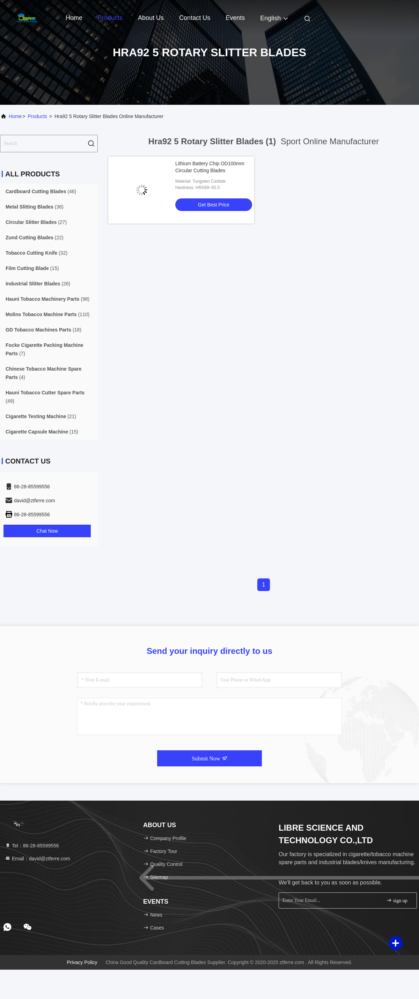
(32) (36, 253)
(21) (41, 416)
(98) (47, 299)
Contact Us (194, 17)
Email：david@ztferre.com (37, 858)
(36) (35, 207)
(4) (44, 373)
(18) (43, 330)
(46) (41, 191)
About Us (151, 17)
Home (74, 17)
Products (110, 17)
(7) (44, 349)
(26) (38, 283)
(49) (45, 397)
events (235, 17)
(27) (36, 222)
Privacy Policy (82, 962)
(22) (35, 237)
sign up (396, 900)
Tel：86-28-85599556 (32, 845)
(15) (32, 268)
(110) (47, 314)
